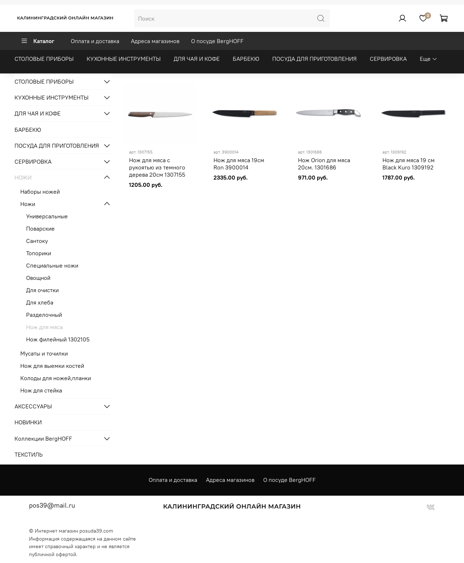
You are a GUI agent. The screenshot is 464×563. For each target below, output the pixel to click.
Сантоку (37, 240)
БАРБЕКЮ (246, 58)
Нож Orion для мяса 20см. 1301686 (324, 163)
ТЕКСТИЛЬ (28, 454)
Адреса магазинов (155, 41)
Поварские (40, 228)
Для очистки (42, 290)
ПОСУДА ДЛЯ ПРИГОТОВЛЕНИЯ (314, 58)
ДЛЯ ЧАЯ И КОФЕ (197, 58)
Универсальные (47, 216)
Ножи (27, 203)
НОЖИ (23, 177)
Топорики (38, 253)
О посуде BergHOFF (217, 41)
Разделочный (44, 314)
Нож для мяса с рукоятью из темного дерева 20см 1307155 (157, 167)
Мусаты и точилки (44, 353)
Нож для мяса (44, 327)
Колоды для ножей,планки (55, 378)
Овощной (38, 277)
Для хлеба (39, 302)
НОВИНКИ (28, 422)
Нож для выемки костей (52, 365)
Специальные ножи (52, 265)
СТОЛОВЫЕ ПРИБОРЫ (44, 58)
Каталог (37, 41)
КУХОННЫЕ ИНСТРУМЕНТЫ (124, 58)
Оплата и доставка (95, 41)
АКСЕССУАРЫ (33, 406)
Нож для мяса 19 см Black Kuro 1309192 (408, 163)
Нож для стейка (41, 390)
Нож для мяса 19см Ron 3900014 (239, 163)
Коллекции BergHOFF (43, 438)
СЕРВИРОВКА (388, 58)
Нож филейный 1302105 (58, 339)
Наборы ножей (40, 191)
